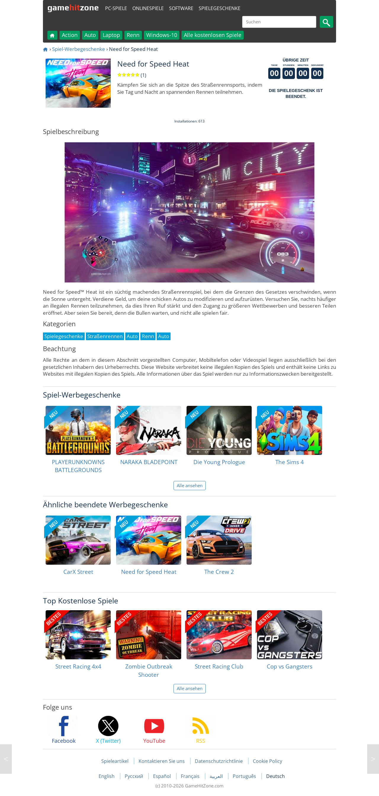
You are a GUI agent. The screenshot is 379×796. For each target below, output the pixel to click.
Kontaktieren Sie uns (162, 761)
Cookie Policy (267, 761)
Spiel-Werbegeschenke (78, 49)
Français (191, 776)
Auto (90, 34)
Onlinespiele (148, 8)
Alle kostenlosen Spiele (212, 34)
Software (181, 8)
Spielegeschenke (219, 8)
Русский (134, 776)
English (107, 776)
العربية (217, 776)
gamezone (73, 7)
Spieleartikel (115, 761)
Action (70, 34)
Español (162, 776)
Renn (133, 34)
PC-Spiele (116, 8)
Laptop (111, 34)
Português (245, 776)
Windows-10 (161, 34)
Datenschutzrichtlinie (219, 761)
